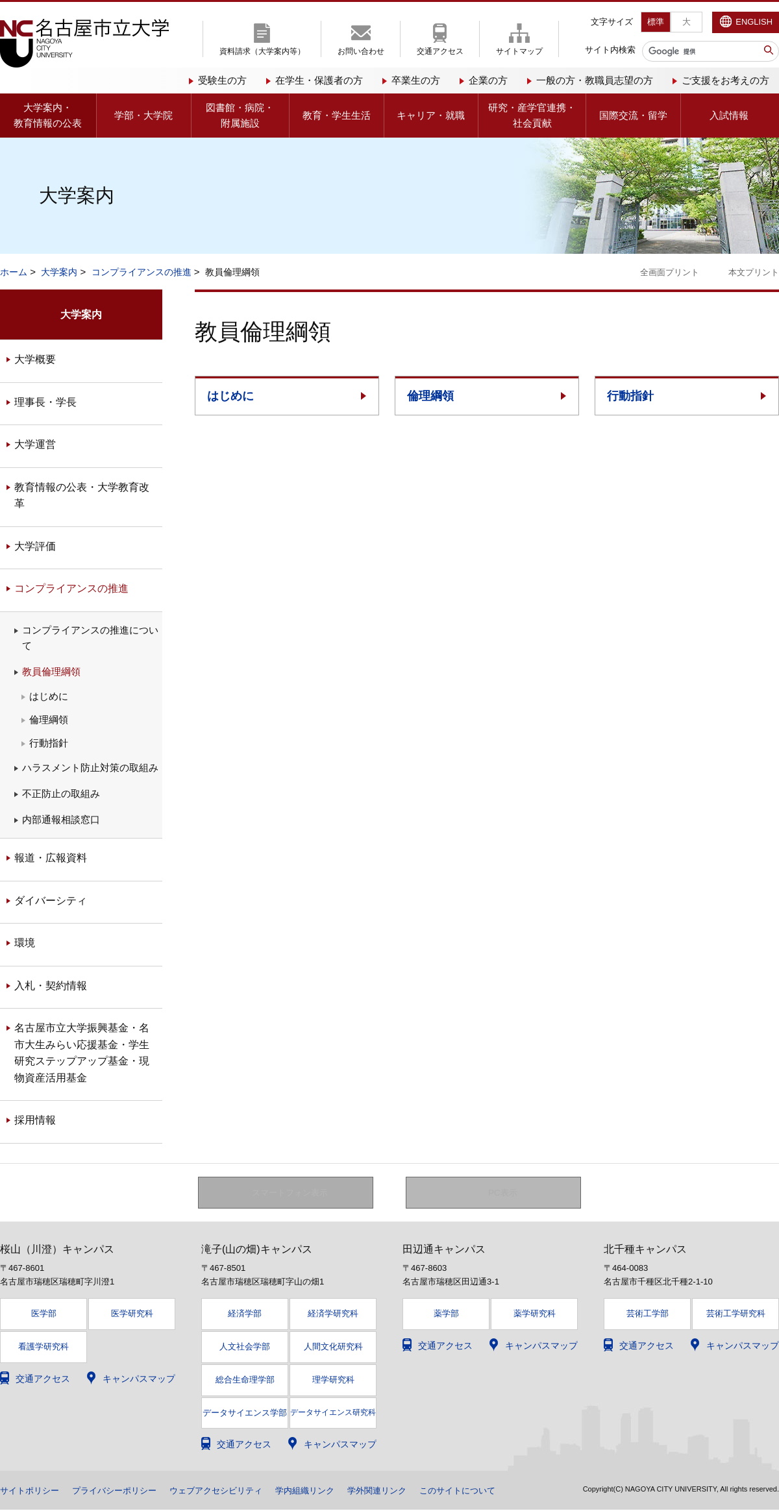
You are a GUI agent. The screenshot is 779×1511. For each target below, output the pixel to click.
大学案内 (59, 272)
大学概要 (35, 359)
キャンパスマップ (139, 1379)
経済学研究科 (333, 1314)
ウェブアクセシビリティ (230, 1491)
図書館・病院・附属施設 (240, 115)
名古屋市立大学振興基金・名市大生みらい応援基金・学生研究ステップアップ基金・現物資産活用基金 (81, 1052)
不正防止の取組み (61, 793)
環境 (24, 942)
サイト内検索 (610, 50)
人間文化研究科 (333, 1347)
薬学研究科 (534, 1314)
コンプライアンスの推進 (142, 272)
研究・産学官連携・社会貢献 (532, 115)
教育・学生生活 (337, 115)
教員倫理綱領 (51, 671)
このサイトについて (487, 1491)
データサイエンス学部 (245, 1413)
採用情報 (35, 1119)
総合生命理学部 (245, 1380)
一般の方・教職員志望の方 (594, 80)
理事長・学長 (45, 402)
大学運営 (35, 444)
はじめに (230, 395)
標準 (655, 22)
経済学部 (245, 1314)
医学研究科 (132, 1314)
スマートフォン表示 (293, 1193)
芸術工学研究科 (735, 1314)
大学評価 (35, 546)
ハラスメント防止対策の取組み (90, 767)
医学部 (43, 1314)
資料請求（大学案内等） (262, 51)
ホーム (13, 272)
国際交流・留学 (633, 115)
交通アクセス (440, 51)
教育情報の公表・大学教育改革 (81, 496)
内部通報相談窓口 (61, 819)
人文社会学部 (244, 1347)
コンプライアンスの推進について (90, 637)
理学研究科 (333, 1380)
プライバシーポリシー (122, 1491)
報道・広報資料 (50, 857)
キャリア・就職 (431, 115)
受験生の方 (222, 80)
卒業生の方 (415, 80)
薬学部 (446, 1314)
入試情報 (729, 115)
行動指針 (630, 395)
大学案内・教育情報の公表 (48, 115)
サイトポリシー (32, 1491)
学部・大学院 (143, 115)
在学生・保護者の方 (319, 80)
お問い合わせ (361, 51)
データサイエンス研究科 (333, 1413)
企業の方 (488, 80)
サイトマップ (519, 51)
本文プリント (753, 272)
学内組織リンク (325, 1491)
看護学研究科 (43, 1347)
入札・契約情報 (50, 985)
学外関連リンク (402, 1491)
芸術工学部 (647, 1314)
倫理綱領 (430, 395)
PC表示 (503, 1193)
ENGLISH (754, 22)
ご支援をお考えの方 (725, 80)
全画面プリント (669, 272)
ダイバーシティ (50, 900)
